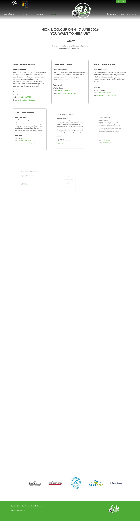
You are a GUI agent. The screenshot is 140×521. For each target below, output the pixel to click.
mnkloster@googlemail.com (67, 93)
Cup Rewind (40, 14)
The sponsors (111, 14)
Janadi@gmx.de (66, 135)
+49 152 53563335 (24, 97)
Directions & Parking (128, 14)
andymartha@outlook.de (26, 100)
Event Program (26, 14)
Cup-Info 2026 (9, 14)
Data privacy (21, 510)
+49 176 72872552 (64, 90)
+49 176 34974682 (26, 136)
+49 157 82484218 (105, 92)
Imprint (13, 510)
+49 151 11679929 (68, 134)
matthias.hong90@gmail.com (29, 137)
